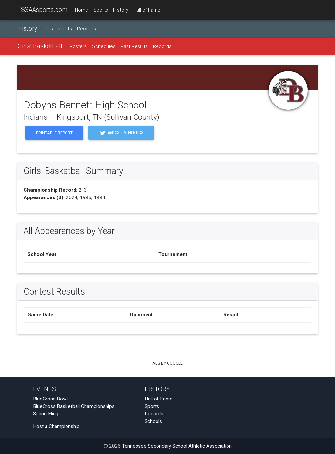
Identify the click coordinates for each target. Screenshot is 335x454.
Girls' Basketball (39, 46)
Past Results (58, 29)
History (120, 10)
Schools (153, 421)
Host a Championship (56, 426)
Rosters (78, 46)
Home (81, 10)
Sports (100, 10)
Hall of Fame (146, 10)
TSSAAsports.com (42, 10)
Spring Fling (45, 414)
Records (86, 29)
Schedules (104, 46)
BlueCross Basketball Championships (74, 406)
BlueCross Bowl (50, 399)
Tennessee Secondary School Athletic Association (177, 446)
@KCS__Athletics (121, 133)
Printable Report (54, 132)
